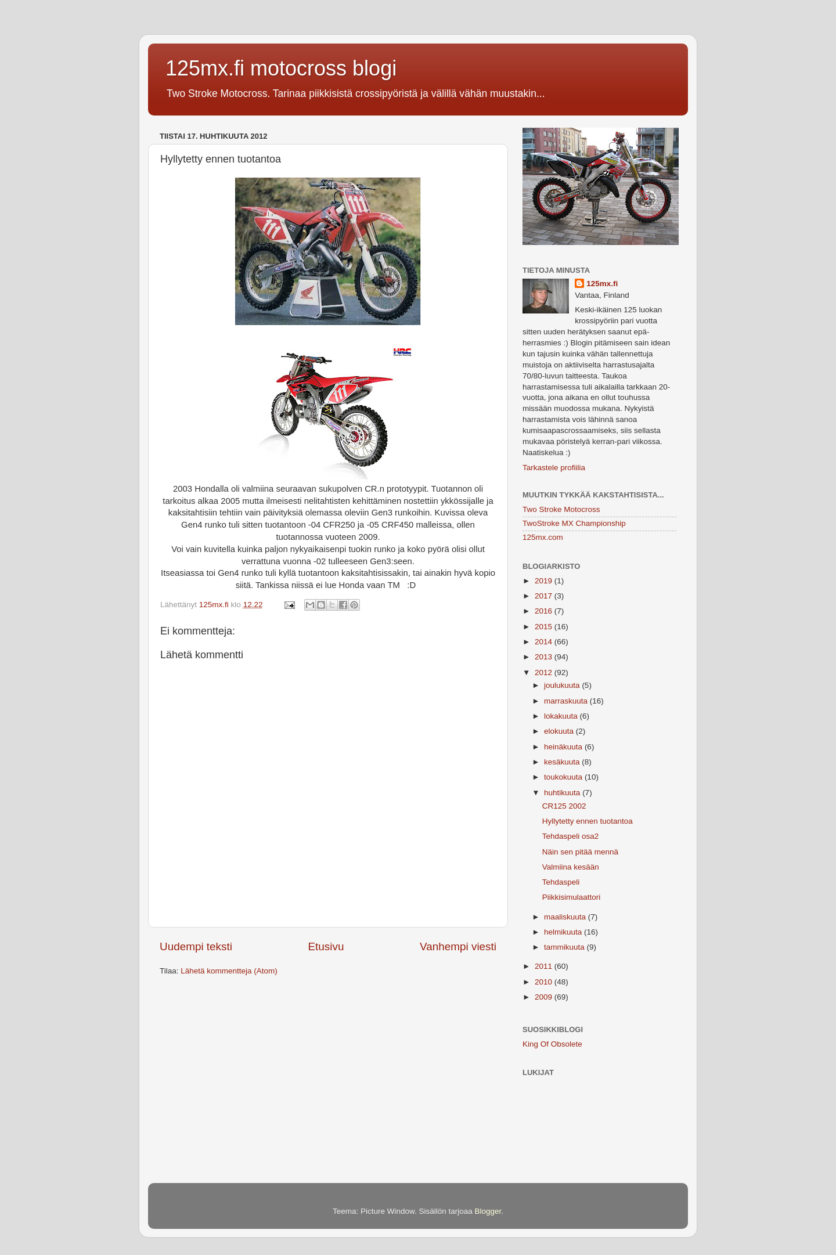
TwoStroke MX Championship (574, 523)
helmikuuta (564, 932)
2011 (544, 966)
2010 (544, 982)
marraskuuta (567, 701)
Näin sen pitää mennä (580, 852)
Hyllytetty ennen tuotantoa (587, 821)
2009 (544, 997)
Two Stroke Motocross (561, 509)
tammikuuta (565, 947)
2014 (544, 641)
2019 (544, 580)
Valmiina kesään (570, 867)
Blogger (488, 1211)
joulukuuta (563, 685)
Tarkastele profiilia (553, 467)
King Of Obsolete (552, 1044)
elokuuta (560, 731)
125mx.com (542, 537)
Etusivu (326, 946)
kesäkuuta (563, 762)
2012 (544, 672)
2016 (544, 611)
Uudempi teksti (196, 946)
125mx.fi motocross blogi (281, 68)
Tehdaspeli (561, 882)
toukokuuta (564, 777)
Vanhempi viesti (458, 946)
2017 (544, 596)
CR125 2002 (564, 806)
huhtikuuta (563, 792)
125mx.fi (602, 283)
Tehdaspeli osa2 (570, 836)
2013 (544, 656)
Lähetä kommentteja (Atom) (229, 971)
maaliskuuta (566, 917)
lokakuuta (562, 716)
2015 (544, 626)
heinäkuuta (564, 746)
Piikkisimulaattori (571, 897)
